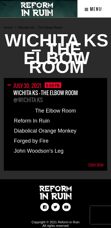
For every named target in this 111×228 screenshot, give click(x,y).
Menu (93, 9)
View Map (96, 164)
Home (8, 27)
